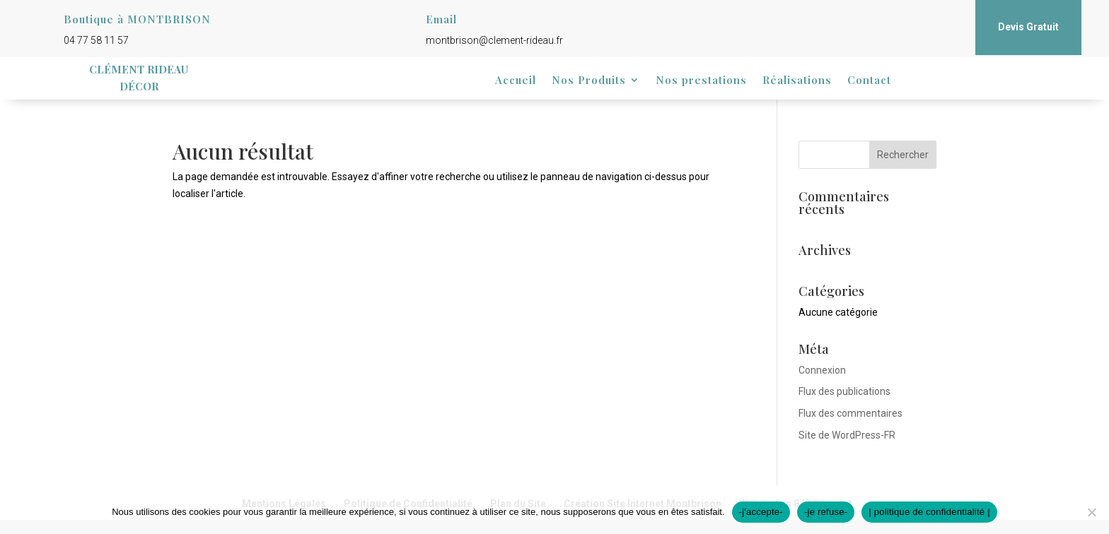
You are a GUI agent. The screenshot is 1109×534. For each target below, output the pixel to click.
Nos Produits (589, 81)
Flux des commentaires (850, 413)
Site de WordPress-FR (847, 435)
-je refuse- (825, 511)
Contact (869, 81)
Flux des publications (844, 391)
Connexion (822, 370)
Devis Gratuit (1028, 26)
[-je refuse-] (1091, 512)
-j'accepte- (761, 511)
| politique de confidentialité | (929, 511)
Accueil (515, 81)
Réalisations (797, 81)
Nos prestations (701, 81)
